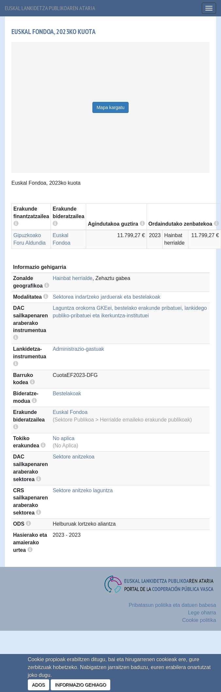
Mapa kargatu (111, 107)
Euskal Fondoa (70, 412)
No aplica (63, 438)
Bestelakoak (67, 393)
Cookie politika (199, 620)
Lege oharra (202, 612)
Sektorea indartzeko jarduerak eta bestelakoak (106, 297)
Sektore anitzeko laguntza (83, 490)
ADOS (38, 684)
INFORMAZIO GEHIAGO (80, 684)
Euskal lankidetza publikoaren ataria (50, 8)
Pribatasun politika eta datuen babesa (172, 605)
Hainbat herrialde (72, 278)
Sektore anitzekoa (73, 456)
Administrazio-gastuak (78, 349)
